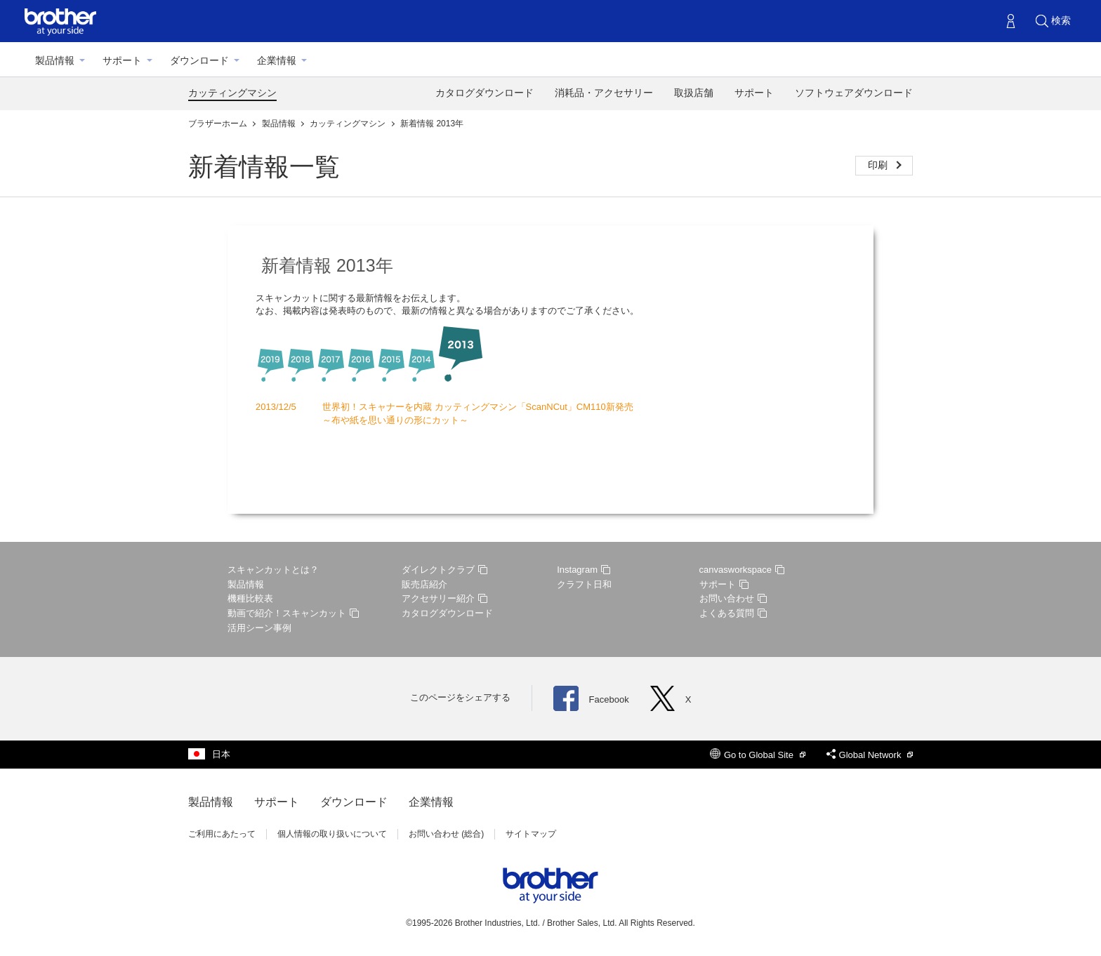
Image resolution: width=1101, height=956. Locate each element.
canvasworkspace (741, 569)
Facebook (591, 699)
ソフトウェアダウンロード (854, 92)
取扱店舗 (693, 92)
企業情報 (276, 60)
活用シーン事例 (259, 628)
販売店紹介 (424, 584)
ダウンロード (199, 60)
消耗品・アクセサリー (604, 92)
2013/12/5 (276, 406)
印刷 (879, 165)
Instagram (583, 569)
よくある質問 (733, 613)
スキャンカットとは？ (273, 569)
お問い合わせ (733, 598)
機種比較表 (250, 598)
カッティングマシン (232, 92)
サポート (122, 60)
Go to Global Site (757, 755)
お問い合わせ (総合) (446, 834)
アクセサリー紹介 (444, 598)
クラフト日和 (584, 584)
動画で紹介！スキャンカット (293, 613)
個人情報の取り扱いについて (332, 834)
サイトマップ (531, 834)
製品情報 (54, 60)
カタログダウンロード (484, 92)
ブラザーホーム (218, 123)
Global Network (869, 755)
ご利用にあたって (222, 834)
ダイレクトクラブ (444, 569)
